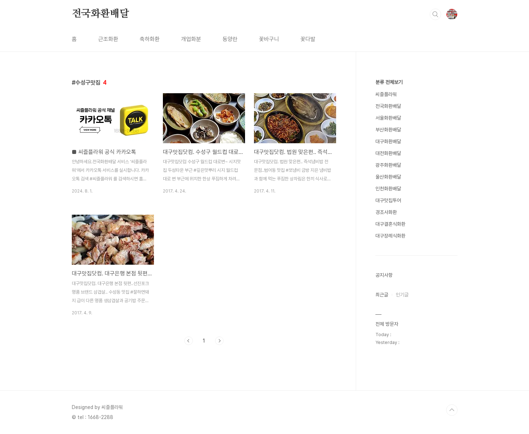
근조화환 (108, 39)
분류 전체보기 (389, 82)
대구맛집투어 (388, 200)
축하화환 (150, 39)
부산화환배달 (388, 130)
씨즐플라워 (386, 94)
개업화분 (191, 39)
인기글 (402, 295)
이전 (188, 340)
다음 (219, 340)
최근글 (381, 295)
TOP (452, 410)
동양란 (230, 39)
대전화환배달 (388, 153)
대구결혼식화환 (390, 224)
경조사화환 (386, 212)
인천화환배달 (388, 188)
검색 (435, 14)
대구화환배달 (388, 141)
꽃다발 (307, 39)
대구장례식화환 (390, 236)
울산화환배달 (388, 177)
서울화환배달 (388, 118)
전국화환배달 (100, 14)
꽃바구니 (269, 39)
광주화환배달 (388, 165)
